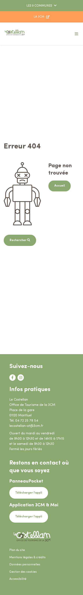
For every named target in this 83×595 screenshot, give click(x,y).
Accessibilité (17, 579)
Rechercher (18, 240)
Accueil (59, 185)
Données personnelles (24, 564)
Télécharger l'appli (28, 492)
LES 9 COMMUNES (39, 5)
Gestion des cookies (23, 571)
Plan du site (17, 550)
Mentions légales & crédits (27, 557)
